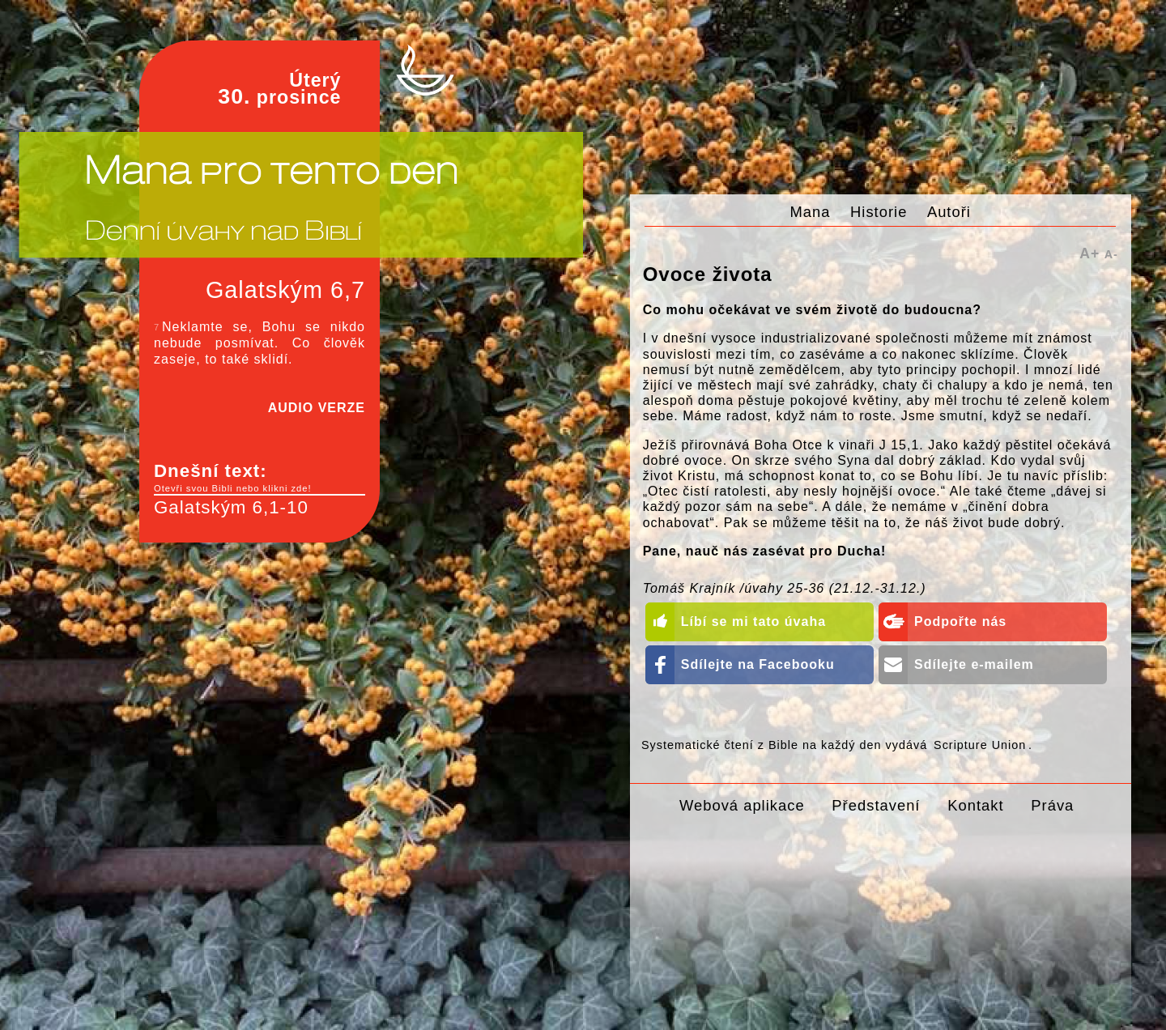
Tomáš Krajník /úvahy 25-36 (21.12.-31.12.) (784, 588)
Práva (1052, 805)
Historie (878, 211)
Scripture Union (980, 744)
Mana (810, 211)
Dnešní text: (259, 478)
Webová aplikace (742, 805)
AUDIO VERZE (316, 408)
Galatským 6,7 (285, 290)
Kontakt (975, 805)
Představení (876, 805)
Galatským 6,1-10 (231, 507)
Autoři (949, 211)
